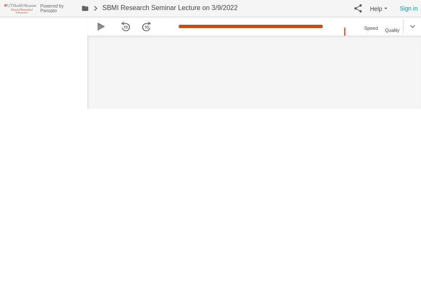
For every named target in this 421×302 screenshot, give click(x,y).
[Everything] (20, 7)
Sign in (409, 8)
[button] (358, 8)
